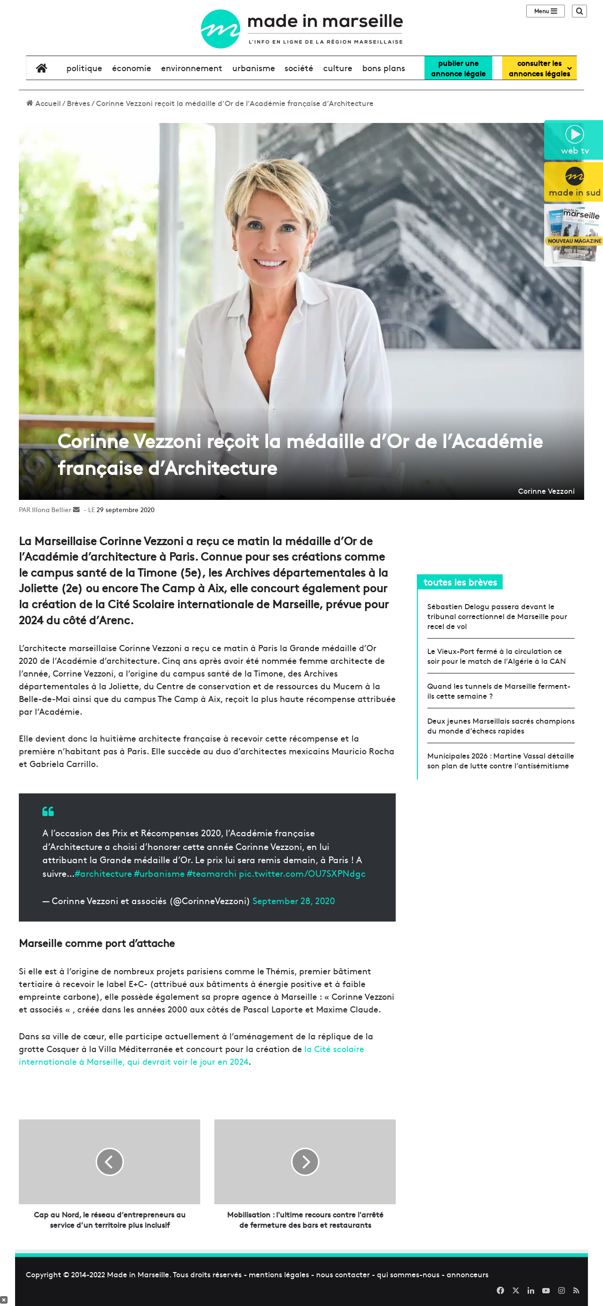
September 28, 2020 (294, 900)
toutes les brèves (460, 581)
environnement (191, 67)
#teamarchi (211, 873)
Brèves (78, 103)
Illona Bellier (51, 509)
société (299, 67)
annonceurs (468, 1274)
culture (337, 67)
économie (131, 67)
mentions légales (279, 1274)
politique (84, 67)
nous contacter (343, 1274)
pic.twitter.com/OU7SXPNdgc (302, 873)
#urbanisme (159, 873)
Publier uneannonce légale (458, 67)
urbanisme (253, 67)
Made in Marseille (138, 1274)
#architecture (103, 873)
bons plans (383, 67)
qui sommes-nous (408, 1274)
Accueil (43, 103)
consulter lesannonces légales (539, 67)
